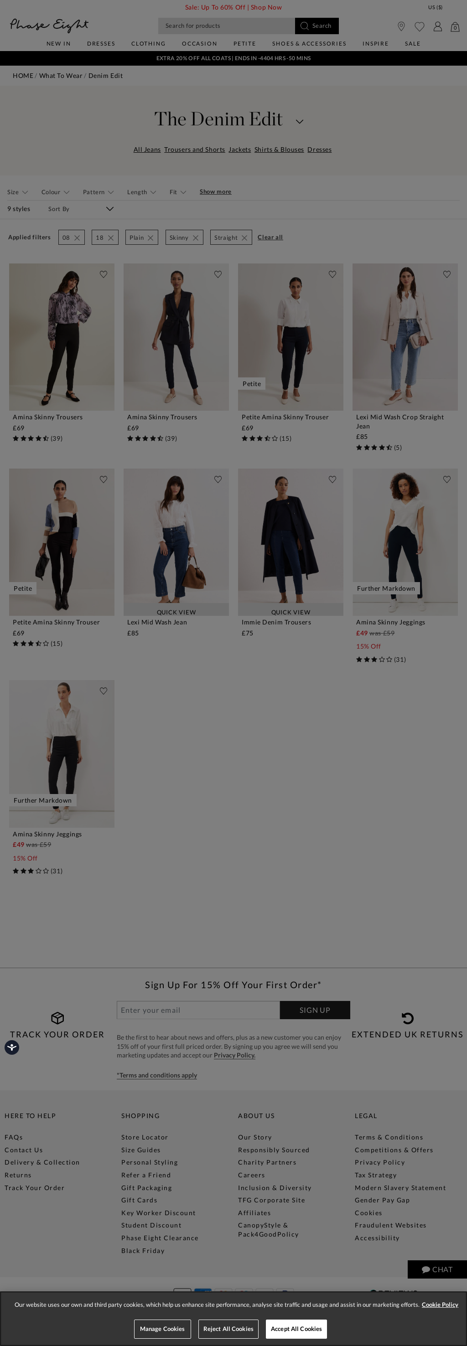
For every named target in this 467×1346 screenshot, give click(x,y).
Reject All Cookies (228, 1328)
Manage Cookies (162, 1328)
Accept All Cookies (296, 1328)
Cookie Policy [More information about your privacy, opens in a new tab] (440, 1304)
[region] (233, 1318)
